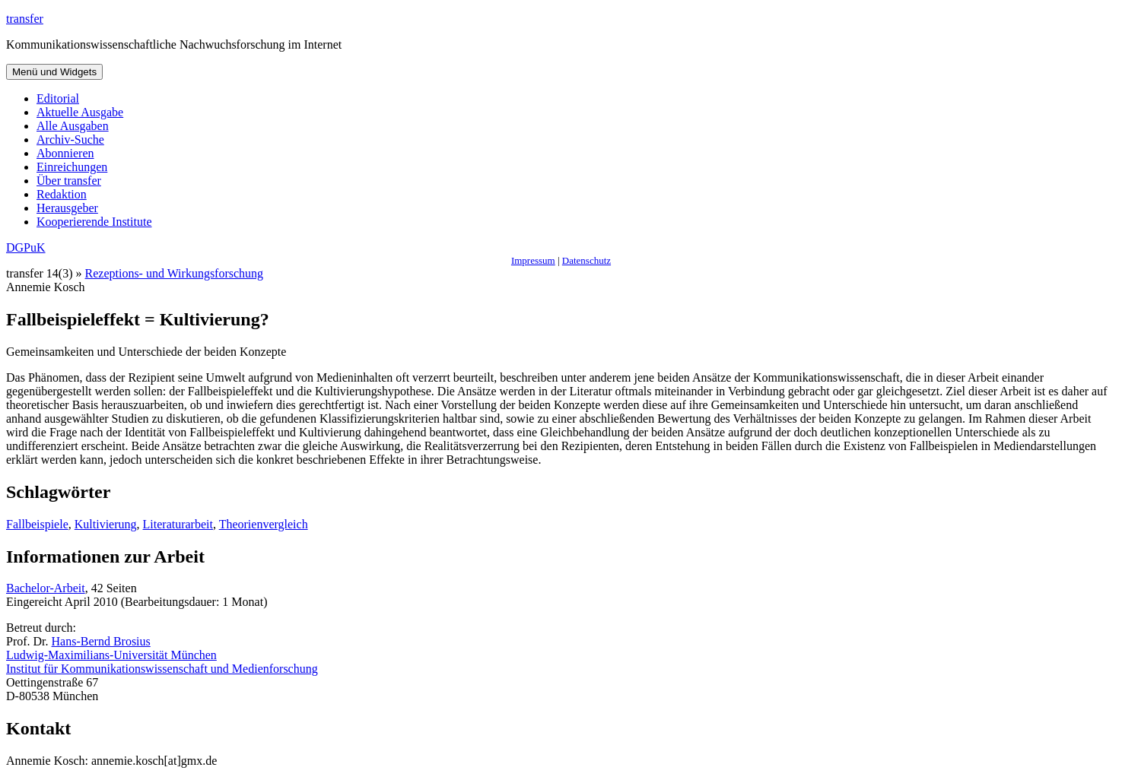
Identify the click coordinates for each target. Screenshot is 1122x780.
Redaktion (62, 194)
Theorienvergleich (263, 524)
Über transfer (69, 180)
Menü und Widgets (54, 72)
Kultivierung (106, 524)
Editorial (58, 98)
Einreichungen (72, 166)
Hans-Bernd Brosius (101, 641)
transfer (24, 18)
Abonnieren (65, 153)
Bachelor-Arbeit (45, 588)
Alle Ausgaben (73, 125)
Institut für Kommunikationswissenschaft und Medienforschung (162, 668)
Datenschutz (586, 260)
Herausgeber (67, 207)
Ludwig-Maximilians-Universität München (111, 654)
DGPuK (26, 247)
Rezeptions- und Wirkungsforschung (174, 273)
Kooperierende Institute (94, 221)
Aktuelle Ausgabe (80, 112)
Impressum (533, 260)
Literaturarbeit (178, 524)
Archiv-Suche (70, 139)
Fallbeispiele (37, 524)
